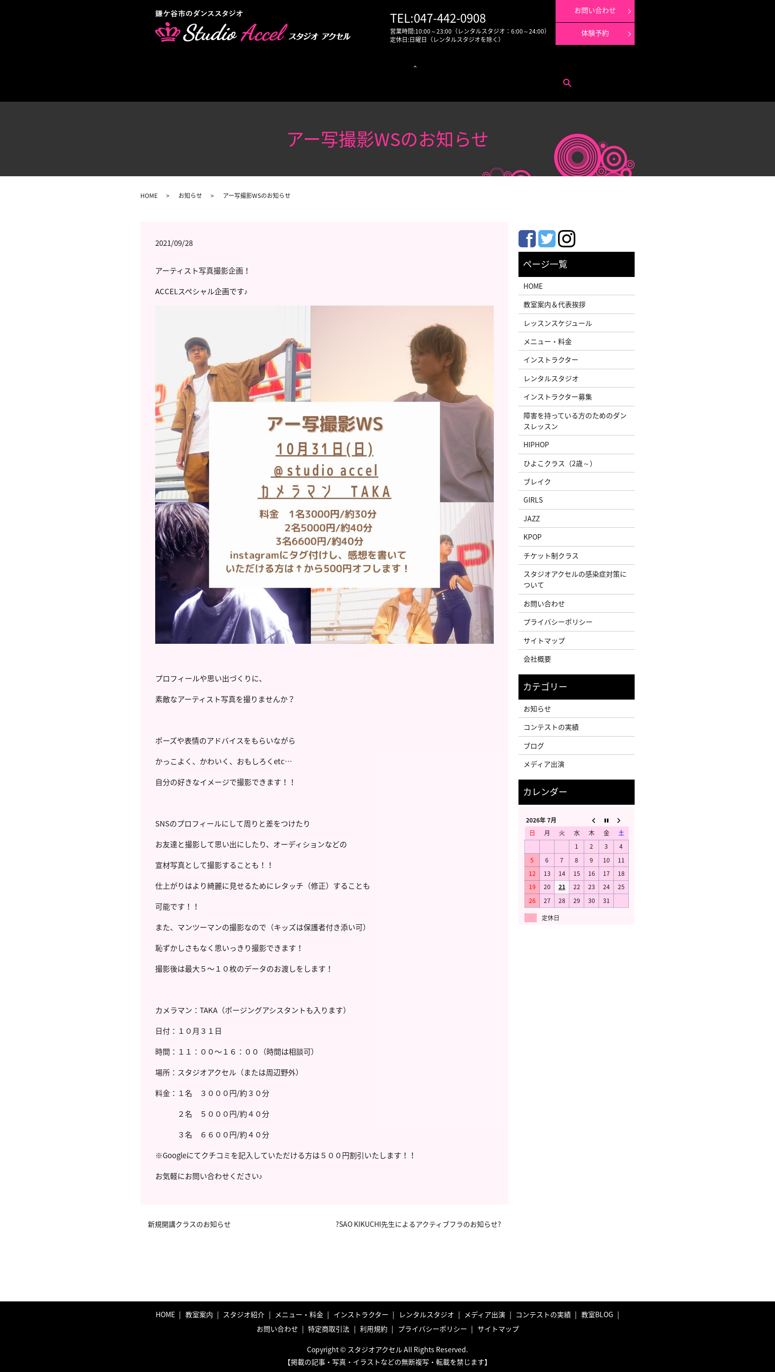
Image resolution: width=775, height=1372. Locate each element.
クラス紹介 (311, 64)
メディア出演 (452, 64)
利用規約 (255, 79)
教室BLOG (597, 1311)
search (278, 79)
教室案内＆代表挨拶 (554, 301)
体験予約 (595, 33)
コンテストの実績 (495, 64)
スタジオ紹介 (243, 1311)
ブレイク (537, 478)
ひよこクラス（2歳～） (560, 460)
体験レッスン (539, 64)
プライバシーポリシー (558, 619)
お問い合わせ (184, 79)
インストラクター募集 (588, 64)
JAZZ (531, 515)
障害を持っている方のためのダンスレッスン (575, 417)
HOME (149, 192)
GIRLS (533, 497)
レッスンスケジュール (266, 64)
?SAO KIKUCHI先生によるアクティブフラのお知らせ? (418, 1221)
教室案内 (179, 64)
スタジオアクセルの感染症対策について (575, 576)
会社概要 (537, 656)
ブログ (533, 742)
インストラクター (409, 64)
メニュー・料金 (214, 64)
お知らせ (190, 192)
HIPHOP (536, 441)
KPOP (532, 534)
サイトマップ (544, 637)
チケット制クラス (551, 552)
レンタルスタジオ (360, 64)
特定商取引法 (222, 79)
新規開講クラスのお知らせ (189, 1221)
